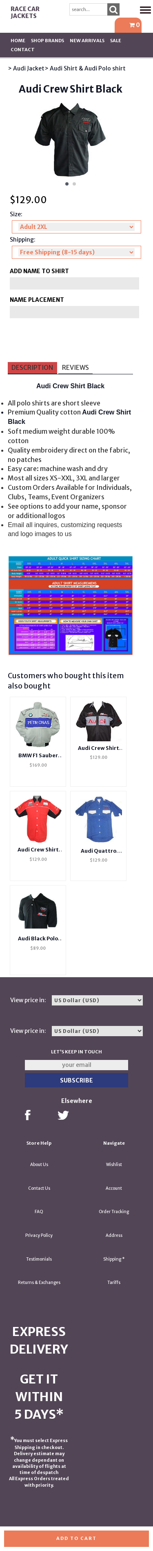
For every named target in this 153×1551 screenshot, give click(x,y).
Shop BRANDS (47, 40)
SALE (115, 40)
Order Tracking (114, 1211)
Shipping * (114, 1259)
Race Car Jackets (25, 12)
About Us (39, 1164)
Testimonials (39, 1259)
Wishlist (114, 1164)
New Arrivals (87, 40)
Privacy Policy (39, 1235)
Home (18, 40)
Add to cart (76, 1538)
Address (114, 1235)
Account (114, 1188)
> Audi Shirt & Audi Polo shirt (85, 68)
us (68, 533)
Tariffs (113, 1282)
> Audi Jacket (26, 68)
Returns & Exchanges (39, 1282)
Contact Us (39, 1188)
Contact (23, 49)
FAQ (39, 1211)
